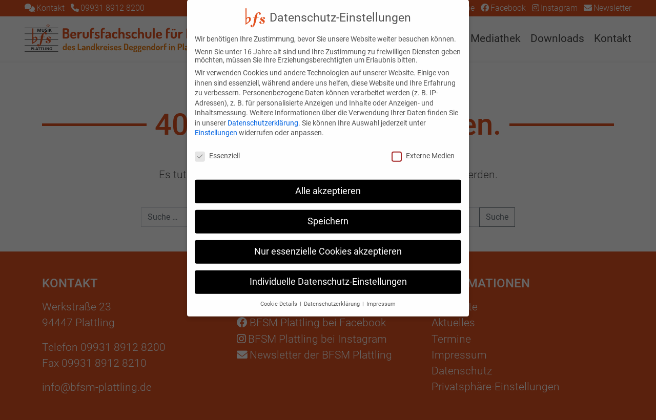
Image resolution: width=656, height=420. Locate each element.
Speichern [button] (328, 210)
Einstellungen (216, 122)
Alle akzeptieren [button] (328, 180)
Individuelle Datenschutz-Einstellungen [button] (328, 271)
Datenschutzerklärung (263, 112)
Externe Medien (423, 145)
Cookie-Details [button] (279, 293)
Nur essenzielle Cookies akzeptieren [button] (328, 241)
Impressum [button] (381, 293)
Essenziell (217, 145)
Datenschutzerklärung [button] (332, 293)
